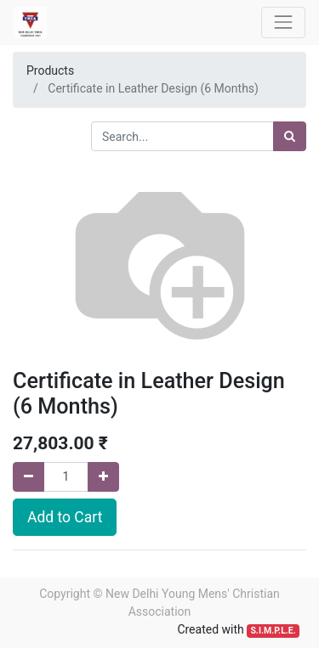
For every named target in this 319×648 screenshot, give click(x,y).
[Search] (289, 136)
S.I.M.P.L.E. (272, 630)
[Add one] (103, 477)
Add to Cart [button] (64, 517)
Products (50, 70)
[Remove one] (28, 477)
